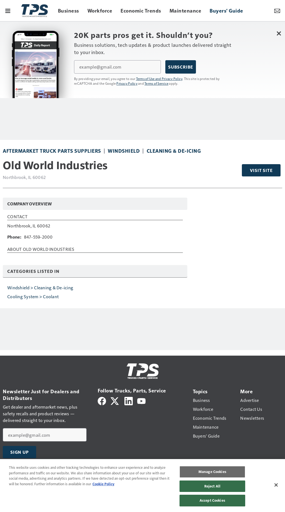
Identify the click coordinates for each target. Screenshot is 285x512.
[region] (142, 485)
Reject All (212, 486)
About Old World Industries (41, 249)
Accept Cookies (212, 500)
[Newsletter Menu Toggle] (277, 10)
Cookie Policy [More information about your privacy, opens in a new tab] (103, 484)
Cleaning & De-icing (174, 150)
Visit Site (261, 170)
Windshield (124, 150)
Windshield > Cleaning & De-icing (40, 287)
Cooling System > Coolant (33, 296)
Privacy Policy (126, 83)
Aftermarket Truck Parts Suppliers (52, 150)
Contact (17, 216)
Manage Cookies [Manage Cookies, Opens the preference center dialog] (212, 471)
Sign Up (19, 452)
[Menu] (7, 10)
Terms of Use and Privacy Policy (159, 78)
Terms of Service (156, 83)
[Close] (276, 485)
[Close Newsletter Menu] (278, 33)
